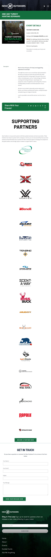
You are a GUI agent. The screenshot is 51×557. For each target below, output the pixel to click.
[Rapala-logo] (25, 409)
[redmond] (25, 394)
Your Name (6, 461)
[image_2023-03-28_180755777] (25, 173)
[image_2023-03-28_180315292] (25, 320)
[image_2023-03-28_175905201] (25, 291)
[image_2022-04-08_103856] (25, 217)
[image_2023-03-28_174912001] (25, 261)
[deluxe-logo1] (25, 379)
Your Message (6, 482)
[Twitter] (31, 106)
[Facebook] (28, 106)
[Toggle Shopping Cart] (44, 6)
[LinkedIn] (35, 106)
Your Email (6, 468)
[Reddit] (33, 106)
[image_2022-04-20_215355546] (25, 188)
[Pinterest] (43, 106)
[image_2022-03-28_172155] (25, 143)
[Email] (45, 108)
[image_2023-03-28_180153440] (25, 306)
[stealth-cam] (25, 424)
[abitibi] (25, 365)
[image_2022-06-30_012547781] (25, 202)
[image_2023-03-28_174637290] (25, 247)
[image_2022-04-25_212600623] (25, 335)
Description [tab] (6, 66)
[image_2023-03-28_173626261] (25, 350)
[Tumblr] (40, 106)
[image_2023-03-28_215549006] (25, 276)
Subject (4, 475)
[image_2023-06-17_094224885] (25, 158)
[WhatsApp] (38, 106)
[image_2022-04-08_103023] (25, 232)
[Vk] (45, 106)
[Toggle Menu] (48, 6)
